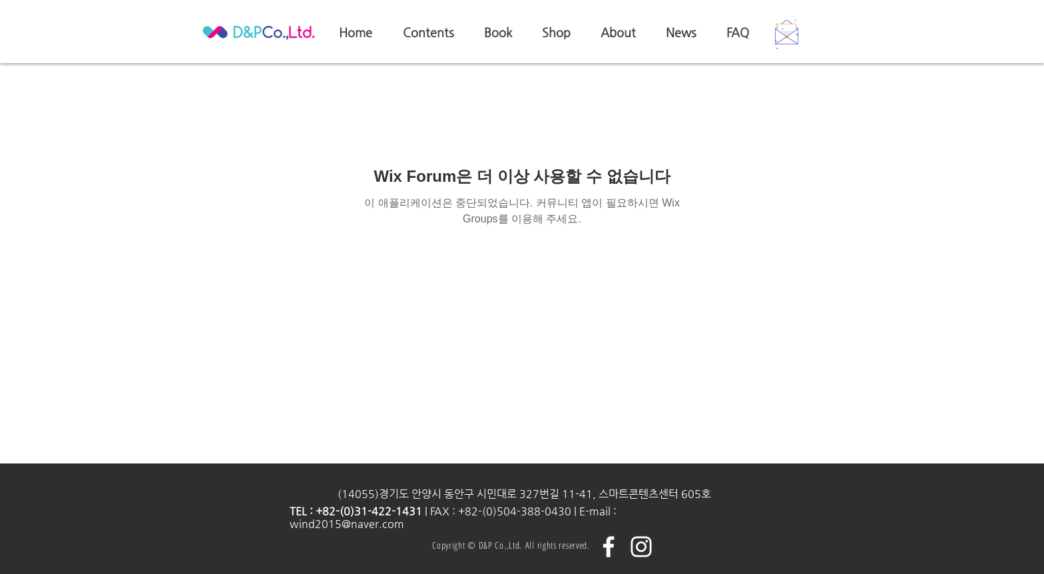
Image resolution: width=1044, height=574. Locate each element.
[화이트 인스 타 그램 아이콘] (641, 547)
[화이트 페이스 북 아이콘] (609, 547)
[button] (786, 32)
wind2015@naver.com (347, 523)
